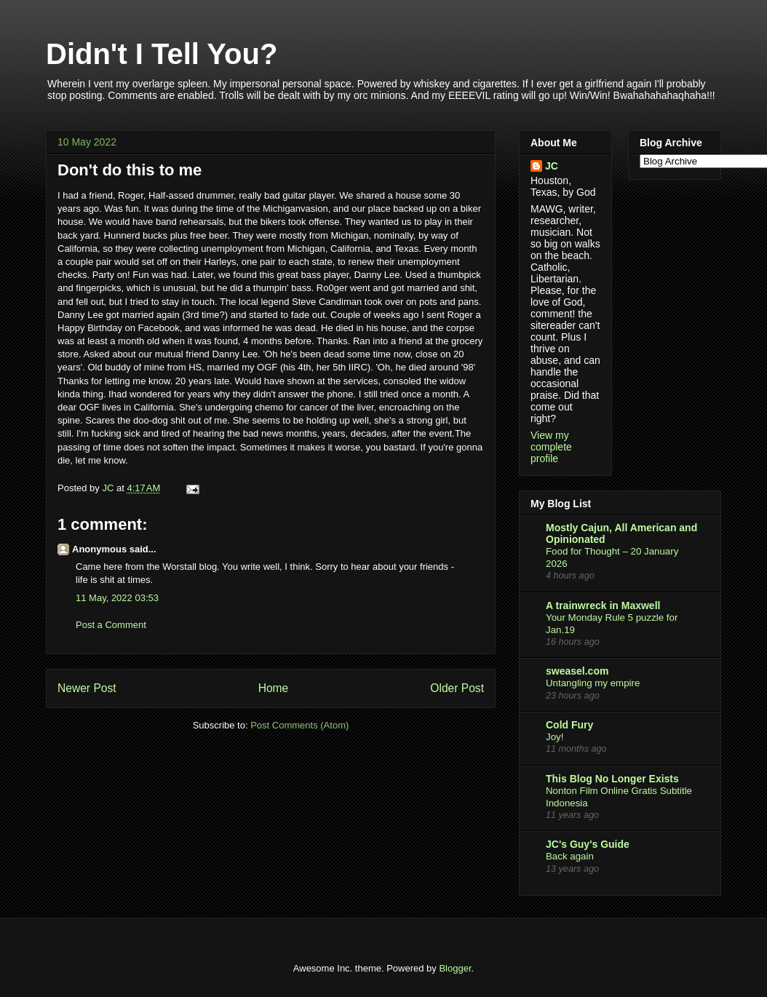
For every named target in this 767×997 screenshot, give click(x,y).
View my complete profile (551, 446)
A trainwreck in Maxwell (603, 605)
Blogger (455, 968)
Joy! (554, 736)
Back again (570, 856)
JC (551, 166)
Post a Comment (111, 624)
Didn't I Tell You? (161, 54)
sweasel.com (577, 671)
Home (273, 688)
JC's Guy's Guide (587, 844)
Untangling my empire (593, 683)
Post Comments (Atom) (299, 725)
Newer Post (86, 688)
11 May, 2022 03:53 (117, 597)
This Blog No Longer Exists (612, 779)
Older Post (457, 688)
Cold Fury (569, 725)
